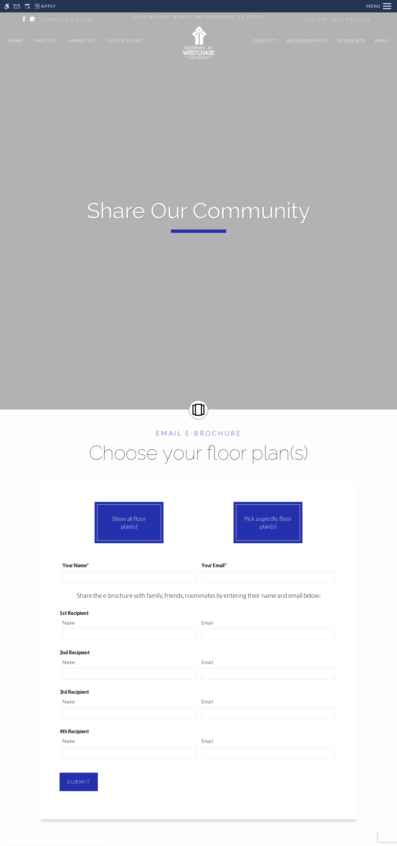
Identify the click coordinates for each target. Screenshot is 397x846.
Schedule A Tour (293, 642)
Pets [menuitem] (152, 650)
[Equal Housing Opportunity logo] (34, 811)
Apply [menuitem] (153, 660)
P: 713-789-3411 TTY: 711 (298, 629)
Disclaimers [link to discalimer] (327, 813)
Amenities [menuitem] (158, 641)
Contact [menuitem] (210, 665)
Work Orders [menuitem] (215, 645)
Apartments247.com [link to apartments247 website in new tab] (117, 813)
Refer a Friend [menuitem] (216, 655)
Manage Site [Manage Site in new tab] (357, 813)
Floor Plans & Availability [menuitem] (161, 628)
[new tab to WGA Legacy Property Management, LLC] (228, 820)
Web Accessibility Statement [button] (180, 841)
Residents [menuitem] (212, 636)
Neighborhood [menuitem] (163, 669)
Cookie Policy (234, 841)
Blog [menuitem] (206, 674)
